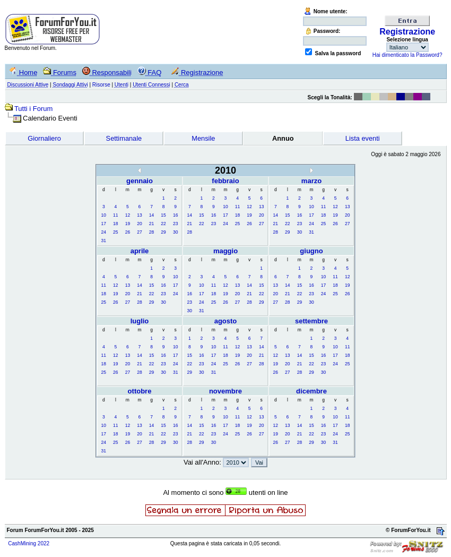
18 (115, 223)
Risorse (101, 85)
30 (175, 232)
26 (127, 232)
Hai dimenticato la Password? (407, 55)
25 (115, 232)
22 (163, 223)
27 (139, 232)
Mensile (203, 138)
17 (103, 223)
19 (127, 223)
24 (103, 232)
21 (151, 223)
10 (103, 215)
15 (163, 215)
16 (175, 215)
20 (139, 223)
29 (163, 232)
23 (175, 223)
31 (103, 240)
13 (139, 215)
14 (151, 215)
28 (151, 232)
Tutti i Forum (33, 109)
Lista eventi (362, 138)
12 (127, 215)
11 (115, 215)
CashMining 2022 (28, 543)
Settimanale (124, 138)
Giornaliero (44, 138)
